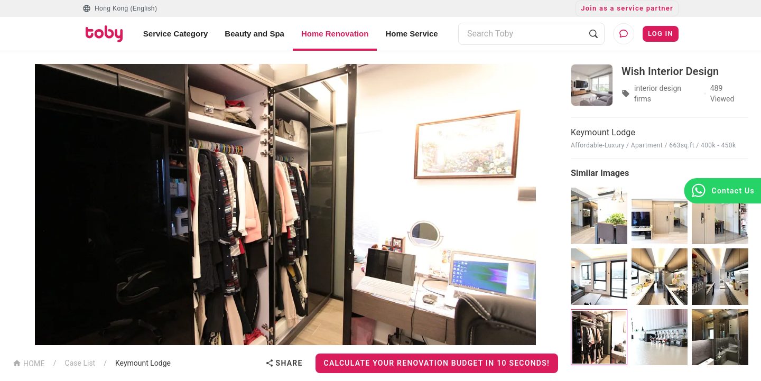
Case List (80, 363)
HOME (29, 363)
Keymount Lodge (143, 363)
